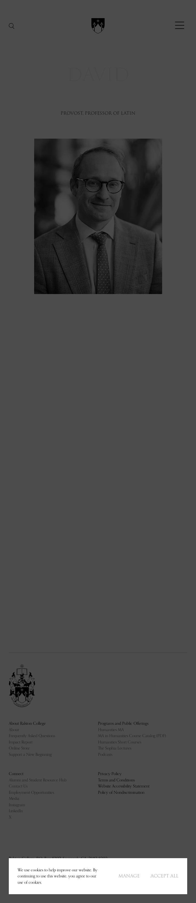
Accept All (164, 876)
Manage (129, 876)
